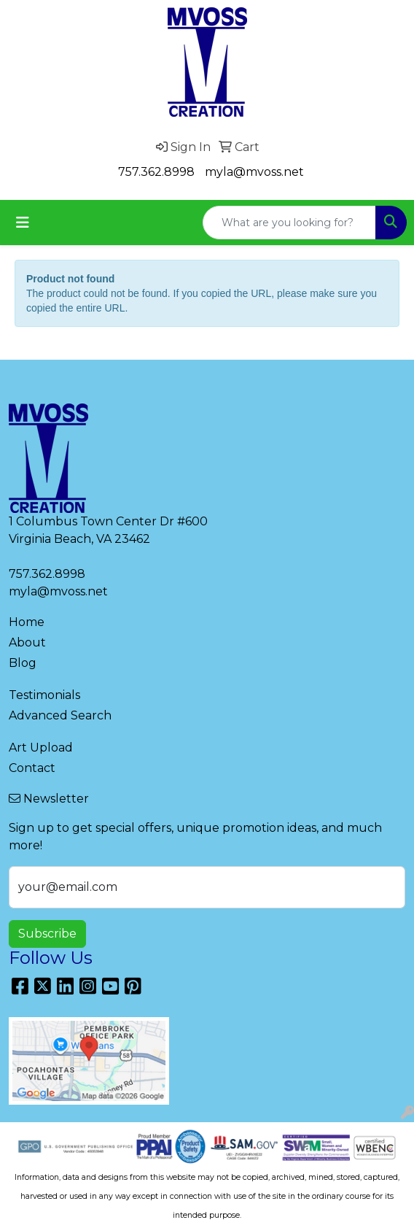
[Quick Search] (289, 222)
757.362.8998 (156, 172)
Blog (22, 663)
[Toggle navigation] (22, 222)
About (27, 642)
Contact (32, 768)
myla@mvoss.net (254, 172)
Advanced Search (60, 715)
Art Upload (41, 747)
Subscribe (47, 934)
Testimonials (44, 695)
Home (26, 622)
